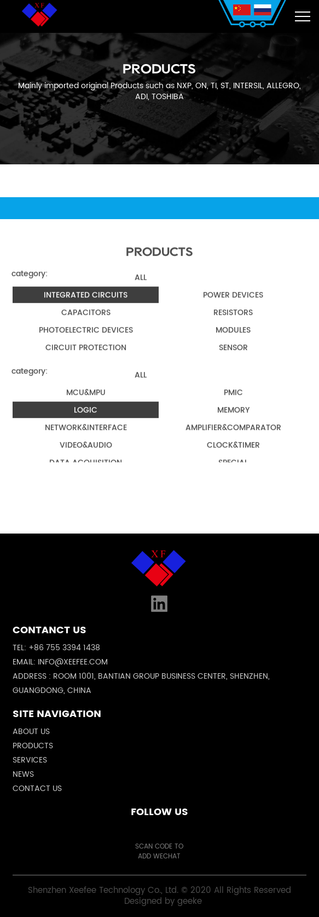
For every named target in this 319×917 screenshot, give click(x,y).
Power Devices (233, 303)
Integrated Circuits (85, 303)
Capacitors (86, 320)
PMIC (233, 400)
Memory (233, 418)
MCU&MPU (86, 400)
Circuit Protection (85, 355)
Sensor (233, 355)
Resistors (233, 320)
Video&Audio (86, 453)
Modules (233, 338)
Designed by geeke (163, 901)
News (23, 774)
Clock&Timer (233, 453)
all (141, 285)
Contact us (37, 788)
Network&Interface (86, 435)
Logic (85, 418)
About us (31, 731)
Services (30, 760)
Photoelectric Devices (86, 338)
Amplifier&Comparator (233, 435)
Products (33, 746)
